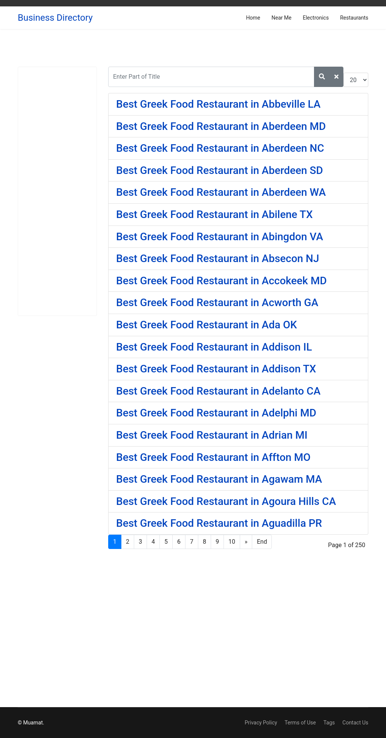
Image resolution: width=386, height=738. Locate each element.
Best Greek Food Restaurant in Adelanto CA (218, 391)
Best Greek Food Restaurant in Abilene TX (214, 214)
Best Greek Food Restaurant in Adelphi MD (216, 413)
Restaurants (354, 18)
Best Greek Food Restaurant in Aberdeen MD (221, 126)
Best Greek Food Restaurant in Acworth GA (217, 302)
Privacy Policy (261, 723)
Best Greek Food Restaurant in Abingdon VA (219, 236)
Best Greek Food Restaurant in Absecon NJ (217, 258)
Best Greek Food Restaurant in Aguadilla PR (219, 523)
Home (253, 18)
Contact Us (355, 723)
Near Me (281, 18)
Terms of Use (300, 723)
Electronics (316, 18)
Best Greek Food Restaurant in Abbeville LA (218, 104)
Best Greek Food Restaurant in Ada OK (206, 325)
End (262, 541)
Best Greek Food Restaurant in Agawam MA (219, 479)
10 (231, 541)
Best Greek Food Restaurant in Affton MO (213, 457)
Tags (329, 723)
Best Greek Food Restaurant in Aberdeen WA (221, 192)
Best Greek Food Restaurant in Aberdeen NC (220, 148)
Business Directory (55, 17)
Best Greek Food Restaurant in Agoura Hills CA (226, 501)
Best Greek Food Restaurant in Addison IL (214, 347)
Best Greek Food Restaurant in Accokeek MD (221, 280)
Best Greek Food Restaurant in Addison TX (216, 369)
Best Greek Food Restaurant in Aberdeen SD (219, 170)
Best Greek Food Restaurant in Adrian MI (212, 435)
